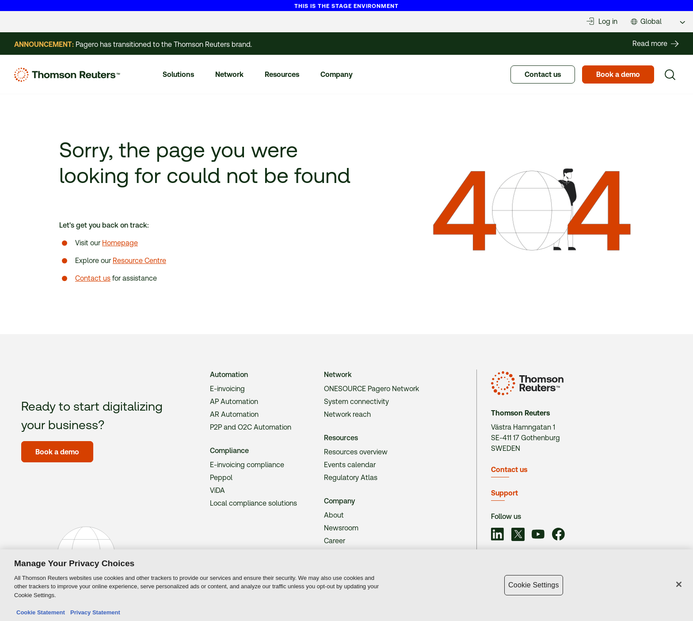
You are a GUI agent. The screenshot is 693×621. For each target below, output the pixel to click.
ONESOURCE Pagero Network (371, 389)
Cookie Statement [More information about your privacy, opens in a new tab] (40, 614)
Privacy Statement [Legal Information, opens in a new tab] (93, 614)
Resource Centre (139, 260)
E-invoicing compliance (247, 465)
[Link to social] (497, 535)
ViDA (217, 490)
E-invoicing (227, 389)
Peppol (221, 477)
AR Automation (234, 414)
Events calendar (350, 465)
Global (651, 21)
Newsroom (341, 528)
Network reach (347, 414)
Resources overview (356, 452)
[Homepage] (67, 75)
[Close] (679, 586)
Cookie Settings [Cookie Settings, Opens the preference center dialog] (533, 587)
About (334, 515)
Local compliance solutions (253, 503)
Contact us (92, 278)
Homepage (120, 243)
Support (504, 493)
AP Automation (234, 401)
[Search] (670, 74)
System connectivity (356, 401)
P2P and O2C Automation (250, 427)
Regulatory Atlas (350, 477)
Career (334, 541)
